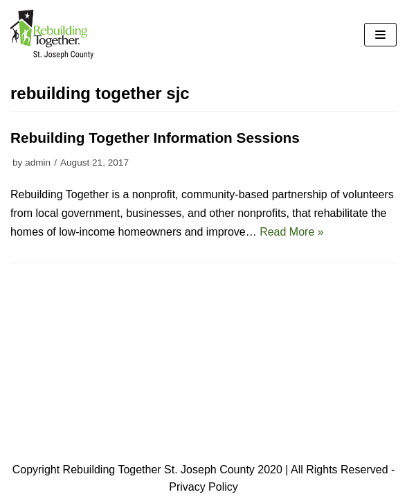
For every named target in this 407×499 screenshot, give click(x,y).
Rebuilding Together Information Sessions (155, 138)
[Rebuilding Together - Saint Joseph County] (51, 34)
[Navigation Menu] (380, 34)
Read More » (292, 232)
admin (38, 162)
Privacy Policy (203, 487)
